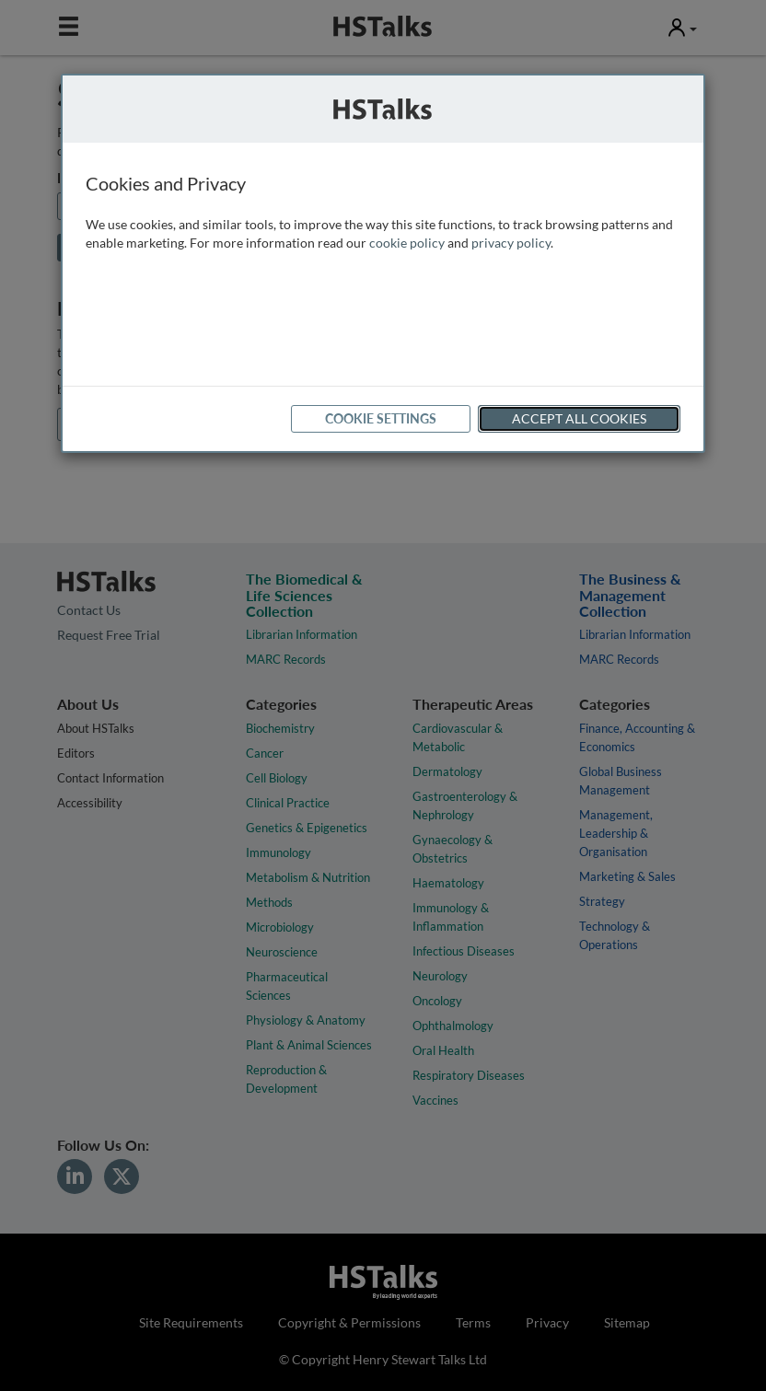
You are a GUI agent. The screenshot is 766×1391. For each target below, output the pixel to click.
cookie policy (407, 242)
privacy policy (511, 242)
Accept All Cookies (579, 418)
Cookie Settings (380, 418)
